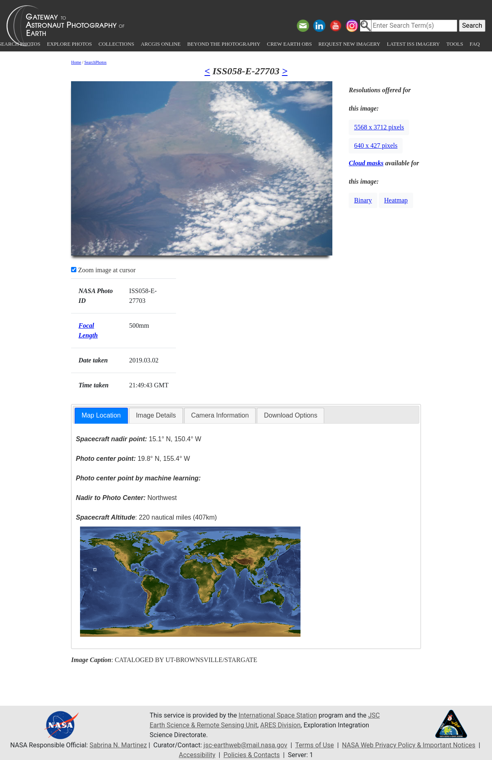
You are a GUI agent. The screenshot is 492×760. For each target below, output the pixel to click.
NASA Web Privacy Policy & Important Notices (409, 745)
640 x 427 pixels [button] (375, 145)
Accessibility (197, 755)
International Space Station (277, 715)
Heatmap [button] (396, 200)
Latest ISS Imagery (413, 44)
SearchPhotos (96, 62)
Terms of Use (314, 745)
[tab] (101, 416)
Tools (454, 44)
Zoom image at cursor (103, 270)
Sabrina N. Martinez (118, 745)
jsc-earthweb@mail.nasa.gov (245, 745)
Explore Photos (69, 44)
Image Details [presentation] (156, 415)
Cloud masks (366, 163)
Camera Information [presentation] (220, 415)
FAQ (475, 44)
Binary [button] (363, 200)
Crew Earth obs (289, 44)
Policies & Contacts (251, 755)
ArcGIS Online (161, 44)
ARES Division (280, 725)
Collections (116, 44)
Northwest (126, 497)
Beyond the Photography (223, 44)
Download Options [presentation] (290, 415)
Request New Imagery (349, 44)
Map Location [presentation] (101, 415)
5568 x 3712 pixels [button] (379, 127)
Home (76, 62)
